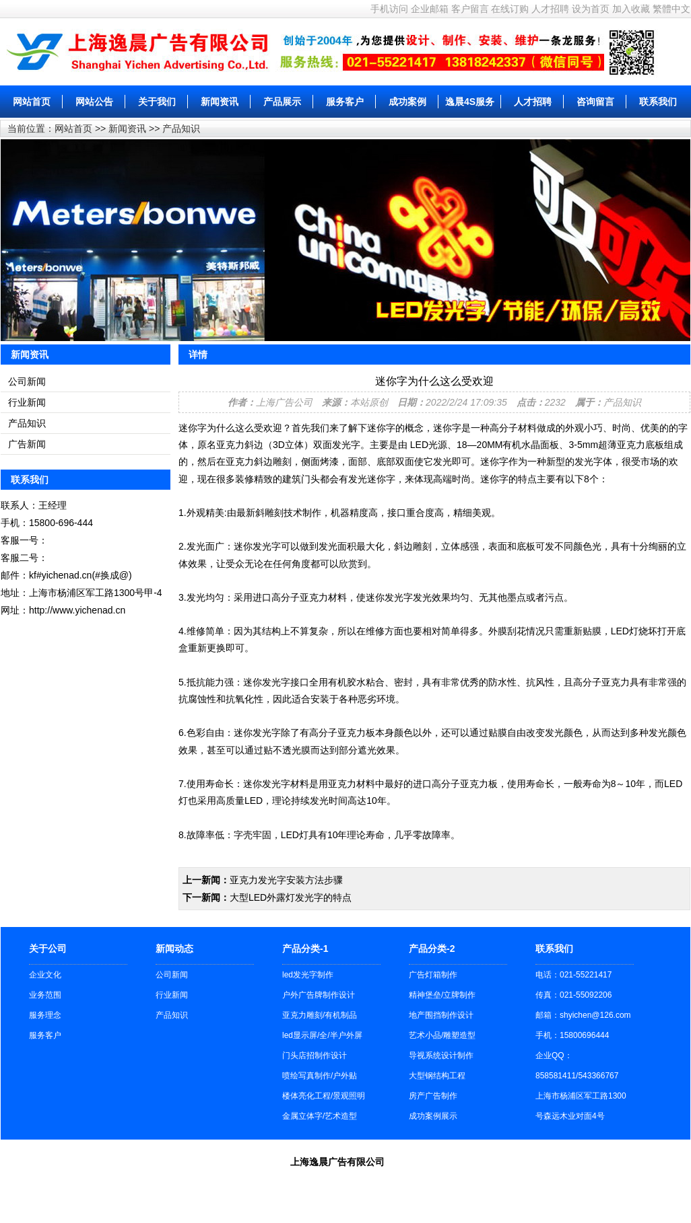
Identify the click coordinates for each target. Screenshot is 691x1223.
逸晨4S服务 (469, 101)
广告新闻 (27, 444)
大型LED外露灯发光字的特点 (291, 897)
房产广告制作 (433, 1096)
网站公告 (94, 101)
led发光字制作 (307, 974)
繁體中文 (671, 8)
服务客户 (345, 101)
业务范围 (45, 995)
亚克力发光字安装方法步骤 (286, 880)
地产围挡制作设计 (441, 1015)
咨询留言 (595, 101)
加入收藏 (631, 8)
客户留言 (470, 8)
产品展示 (282, 101)
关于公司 (48, 948)
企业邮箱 (430, 8)
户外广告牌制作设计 (318, 995)
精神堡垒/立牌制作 (442, 995)
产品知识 (181, 128)
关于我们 (157, 101)
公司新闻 (27, 381)
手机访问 (389, 8)
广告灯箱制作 (433, 974)
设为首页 (591, 8)
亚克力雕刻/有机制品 (319, 1015)
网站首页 (32, 101)
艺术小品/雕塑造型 (442, 1035)
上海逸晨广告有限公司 (337, 1161)
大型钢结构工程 (437, 1075)
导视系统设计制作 (441, 1055)
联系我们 (658, 101)
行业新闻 (27, 402)
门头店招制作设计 (314, 1055)
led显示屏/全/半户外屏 (322, 1035)
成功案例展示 (433, 1116)
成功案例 (407, 101)
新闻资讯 (219, 101)
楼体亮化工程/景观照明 (323, 1096)
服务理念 (45, 1015)
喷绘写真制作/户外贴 (319, 1075)
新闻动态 (174, 948)
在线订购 (510, 8)
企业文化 (45, 974)
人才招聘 (550, 8)
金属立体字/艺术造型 (319, 1116)
